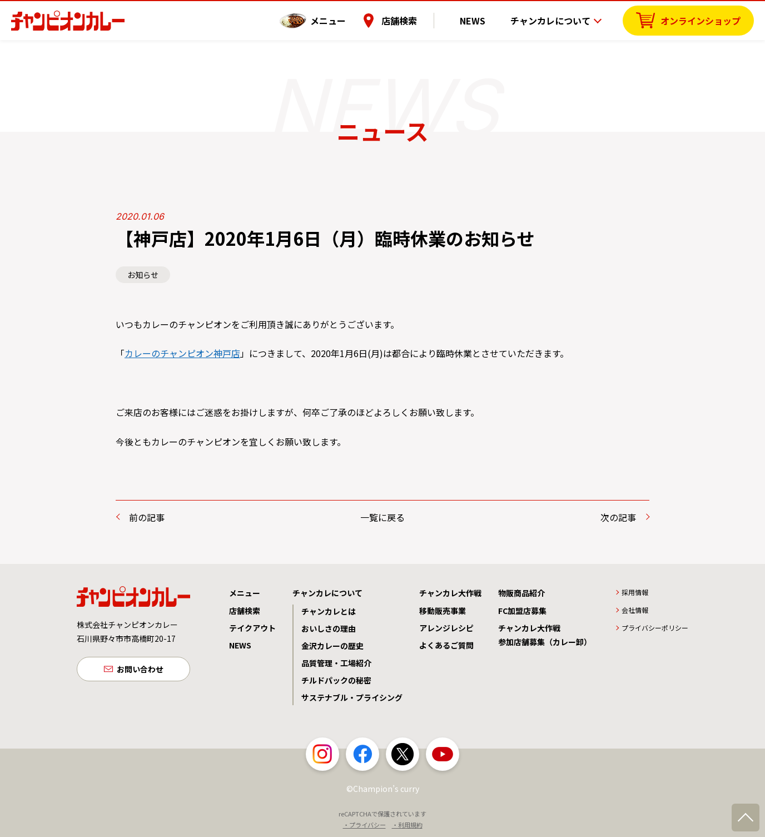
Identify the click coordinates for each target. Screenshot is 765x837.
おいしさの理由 (328, 628)
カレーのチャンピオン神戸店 (182, 353)
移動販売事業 (442, 610)
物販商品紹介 (521, 592)
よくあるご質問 (446, 645)
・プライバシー (364, 824)
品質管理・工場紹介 (336, 662)
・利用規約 (407, 824)
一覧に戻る (382, 517)
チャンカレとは (328, 611)
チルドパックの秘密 (336, 680)
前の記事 (147, 517)
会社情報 (635, 610)
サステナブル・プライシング (352, 697)
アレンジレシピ (446, 627)
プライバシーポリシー (655, 627)
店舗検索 (416, 19)
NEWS (481, 19)
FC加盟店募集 (522, 610)
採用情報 (635, 592)
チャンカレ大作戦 (450, 592)
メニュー (345, 19)
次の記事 (618, 517)
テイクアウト (252, 627)
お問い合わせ (140, 670)
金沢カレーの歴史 (332, 645)
